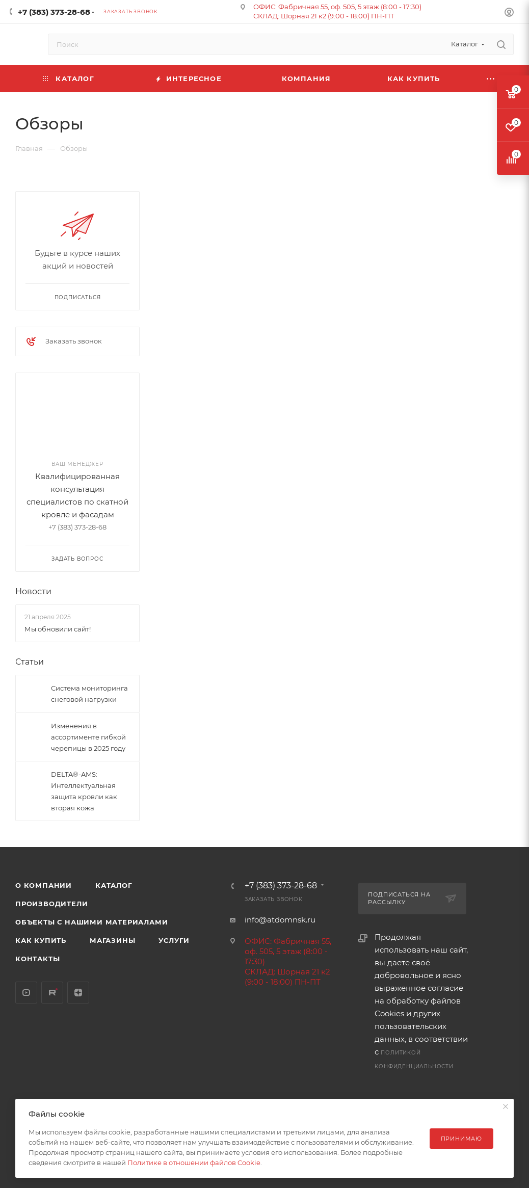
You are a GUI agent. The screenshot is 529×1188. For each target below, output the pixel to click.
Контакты (37, 959)
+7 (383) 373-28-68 (54, 12)
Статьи (29, 662)
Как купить (40, 940)
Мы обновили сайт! (57, 629)
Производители (51, 904)
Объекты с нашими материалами (91, 922)
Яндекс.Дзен (78, 993)
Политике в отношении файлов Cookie (193, 1162)
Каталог (114, 885)
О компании (43, 885)
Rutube (52, 993)
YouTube (26, 993)
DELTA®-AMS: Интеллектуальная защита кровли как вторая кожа (84, 791)
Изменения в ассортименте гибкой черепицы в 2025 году (88, 737)
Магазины (112, 940)
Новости (33, 591)
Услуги (174, 940)
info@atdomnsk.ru (280, 920)
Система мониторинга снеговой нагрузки (89, 693)
